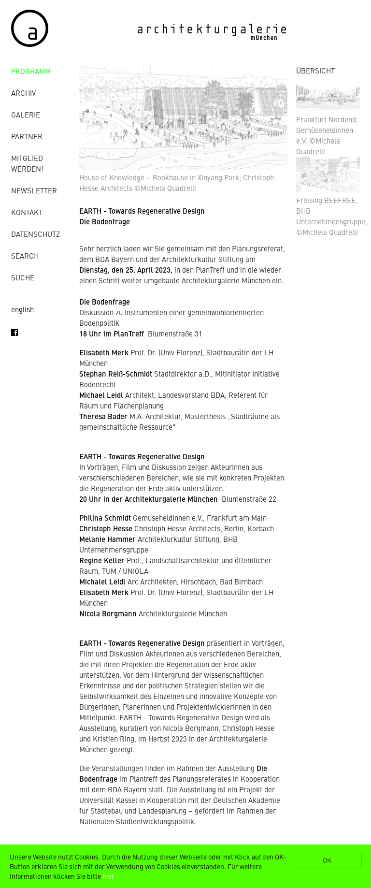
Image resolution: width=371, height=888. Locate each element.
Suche (22, 277)
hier (108, 876)
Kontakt (27, 212)
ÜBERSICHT (315, 70)
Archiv (23, 92)
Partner (27, 136)
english (22, 309)
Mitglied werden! (27, 163)
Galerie (25, 114)
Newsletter (34, 190)
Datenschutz (35, 234)
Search (25, 255)
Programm (31, 71)
